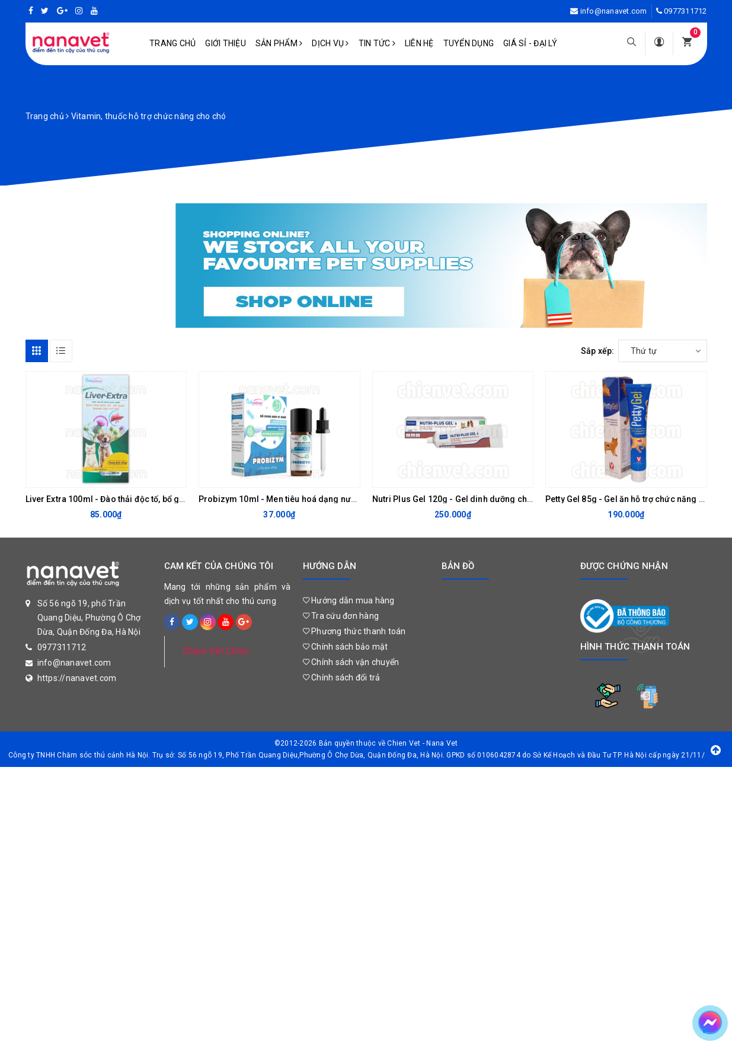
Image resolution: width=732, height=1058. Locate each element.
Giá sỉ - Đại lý (530, 43)
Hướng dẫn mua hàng (349, 600)
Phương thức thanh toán (354, 631)
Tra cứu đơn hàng (341, 616)
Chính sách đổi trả (342, 677)
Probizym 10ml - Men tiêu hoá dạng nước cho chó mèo (306, 499)
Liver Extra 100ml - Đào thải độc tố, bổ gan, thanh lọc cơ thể (139, 499)
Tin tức (377, 43)
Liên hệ (419, 43)
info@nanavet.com (613, 11)
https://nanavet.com (77, 678)
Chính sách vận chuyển (351, 662)
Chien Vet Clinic (216, 651)
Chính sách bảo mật (345, 646)
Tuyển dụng (468, 43)
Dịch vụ (330, 43)
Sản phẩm (279, 43)
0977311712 (685, 11)
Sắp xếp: (598, 351)
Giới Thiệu (225, 43)
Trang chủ (172, 43)
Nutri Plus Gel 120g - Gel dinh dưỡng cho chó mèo (471, 499)
